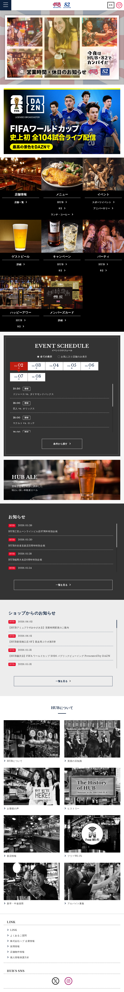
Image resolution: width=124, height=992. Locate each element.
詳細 (19, 264)
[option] (62, 47)
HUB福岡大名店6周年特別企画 (25, 548)
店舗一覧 (19, 202)
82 (60, 208)
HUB (60, 202)
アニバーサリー (101, 208)
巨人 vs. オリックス (24, 397)
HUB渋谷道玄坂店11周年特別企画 (26, 534)
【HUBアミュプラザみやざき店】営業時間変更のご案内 (38, 616)
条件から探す (60, 433)
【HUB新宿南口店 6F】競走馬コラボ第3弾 (32, 630)
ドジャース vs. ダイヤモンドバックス (33, 383)
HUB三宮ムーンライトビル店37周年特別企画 (32, 520)
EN (111, 5)
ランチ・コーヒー (60, 214)
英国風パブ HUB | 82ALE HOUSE (62, 5)
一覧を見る (62, 573)
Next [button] (115, 47)
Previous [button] (9, 47)
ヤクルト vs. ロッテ (24, 412)
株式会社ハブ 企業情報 (22, 930)
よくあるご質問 (18, 924)
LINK (13, 919)
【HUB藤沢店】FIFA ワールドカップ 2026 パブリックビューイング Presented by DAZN (59, 645)
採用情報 (15, 935)
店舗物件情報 (17, 941)
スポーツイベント (101, 202)
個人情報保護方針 (19, 946)
